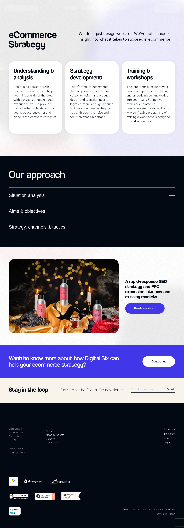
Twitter (167, 442)
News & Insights (55, 435)
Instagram (169, 433)
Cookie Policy (170, 509)
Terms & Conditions (131, 509)
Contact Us (52, 442)
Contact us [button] (159, 361)
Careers (50, 438)
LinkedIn (168, 438)
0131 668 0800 (16, 448)
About (49, 431)
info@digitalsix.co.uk (18, 452)
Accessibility (158, 509)
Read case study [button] (145, 308)
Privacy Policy (146, 509)
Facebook (169, 429)
